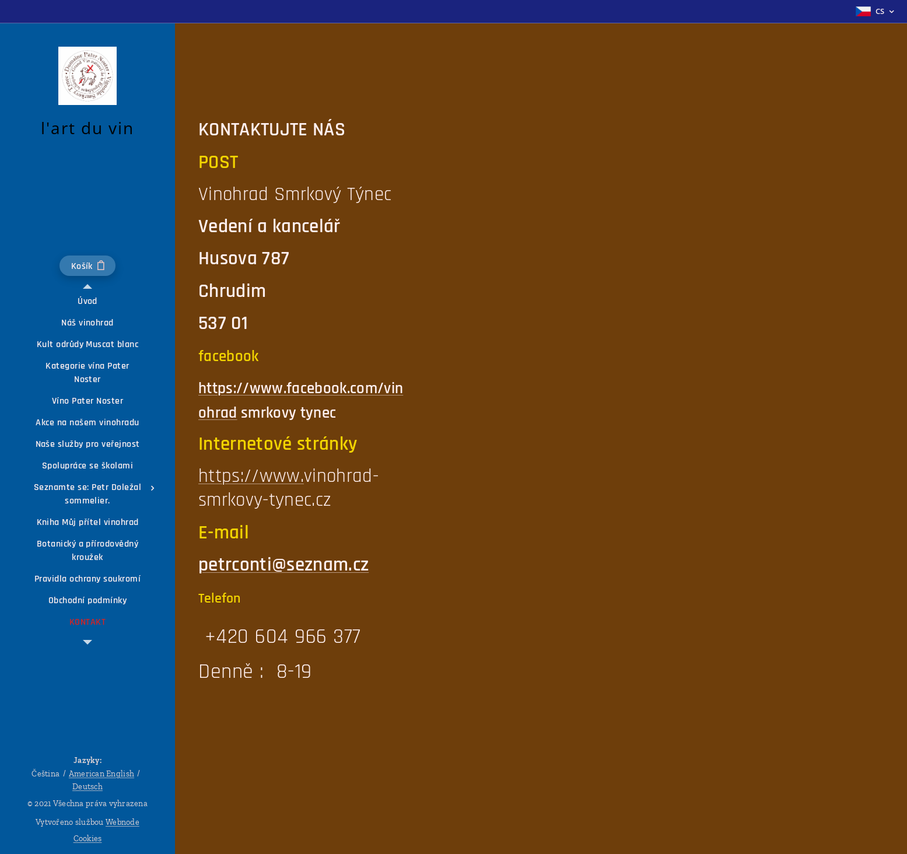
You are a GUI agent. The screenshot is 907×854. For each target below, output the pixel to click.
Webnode (122, 822)
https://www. (251, 476)
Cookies (87, 839)
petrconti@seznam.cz (283, 564)
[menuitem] (87, 301)
